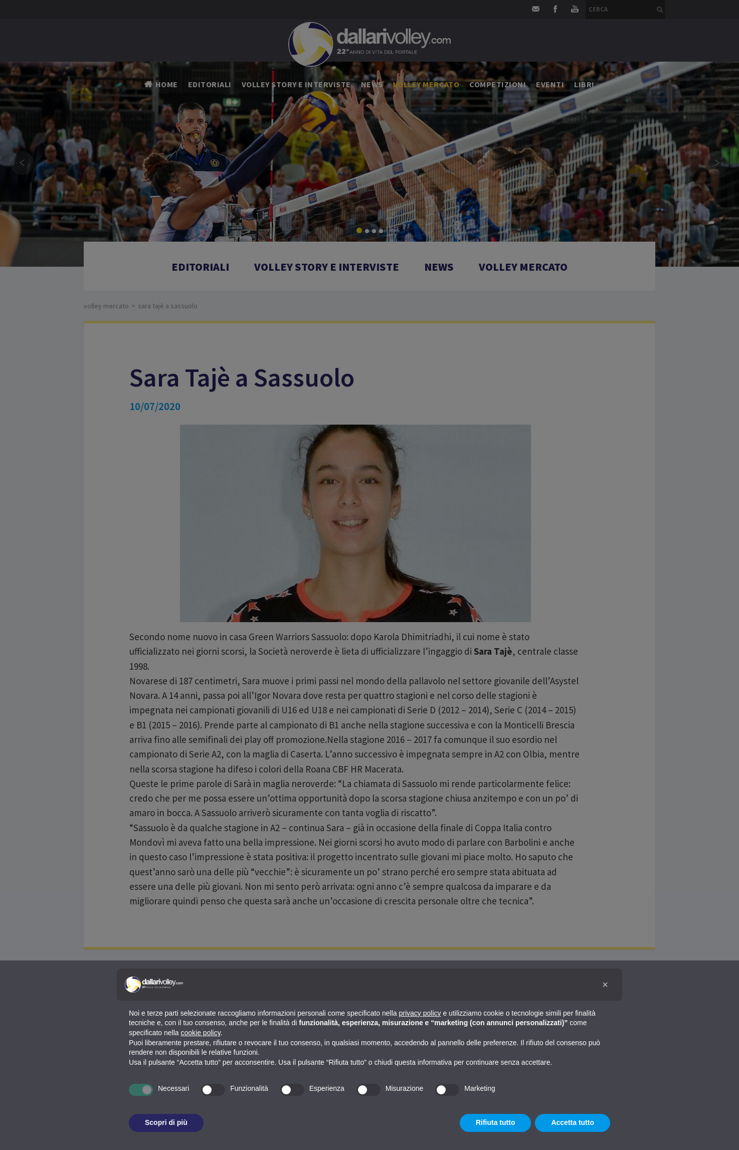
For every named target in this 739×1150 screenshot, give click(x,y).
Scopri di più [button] (166, 1122)
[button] (605, 985)
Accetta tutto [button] (572, 1122)
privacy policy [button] (420, 1013)
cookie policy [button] (201, 1033)
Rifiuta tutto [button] (495, 1122)
